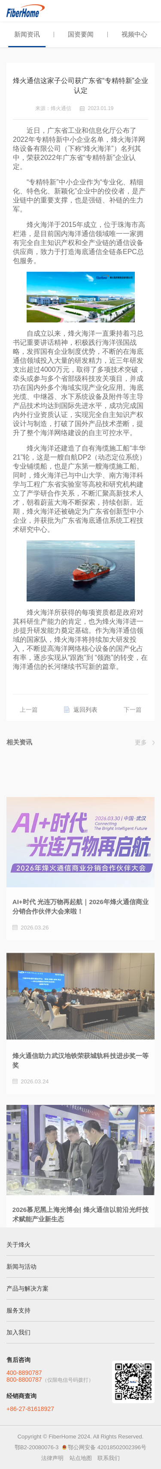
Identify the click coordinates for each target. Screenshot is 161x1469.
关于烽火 (18, 1244)
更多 (141, 743)
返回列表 (85, 713)
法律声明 (52, 1458)
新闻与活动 (21, 1266)
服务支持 (18, 1310)
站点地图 (81, 1458)
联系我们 (108, 1458)
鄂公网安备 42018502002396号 (107, 1447)
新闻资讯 (27, 34)
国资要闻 (81, 34)
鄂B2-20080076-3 (37, 1447)
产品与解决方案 (27, 1288)
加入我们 (18, 1332)
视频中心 (134, 34)
